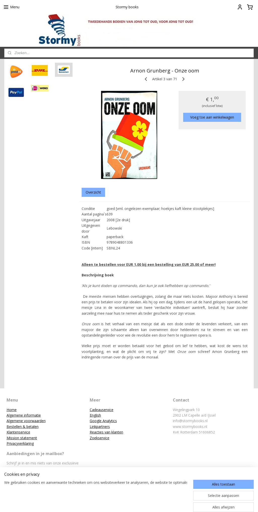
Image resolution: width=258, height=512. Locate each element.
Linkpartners (100, 426)
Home (12, 409)
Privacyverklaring (20, 443)
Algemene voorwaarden (26, 420)
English (95, 415)
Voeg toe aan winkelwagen (212, 117)
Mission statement (22, 437)
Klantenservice (18, 432)
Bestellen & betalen (23, 426)
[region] (95, 491)
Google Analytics (103, 420)
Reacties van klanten (106, 432)
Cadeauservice (101, 409)
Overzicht (93, 192)
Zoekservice (99, 437)
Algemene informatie (24, 415)
